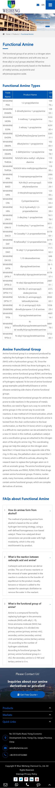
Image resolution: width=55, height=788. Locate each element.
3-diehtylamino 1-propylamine (30, 151)
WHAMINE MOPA (8, 119)
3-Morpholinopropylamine (30, 192)
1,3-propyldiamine (30, 102)
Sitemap (20, 773)
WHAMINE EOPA (8, 127)
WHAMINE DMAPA (8, 110)
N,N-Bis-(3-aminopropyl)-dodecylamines (30, 290)
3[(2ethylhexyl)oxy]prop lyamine (30, 135)
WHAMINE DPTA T (8, 274)
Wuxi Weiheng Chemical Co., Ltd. (31, 766)
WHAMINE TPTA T (8, 325)
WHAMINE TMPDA (8, 168)
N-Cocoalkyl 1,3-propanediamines (30, 233)
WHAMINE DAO (8, 249)
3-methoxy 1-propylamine (30, 119)
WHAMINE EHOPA (8, 135)
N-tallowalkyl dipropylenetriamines (30, 274)
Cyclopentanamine (30, 200)
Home (8, 34)
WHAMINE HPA (8, 209)
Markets (7, 715)
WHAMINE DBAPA (8, 143)
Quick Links (9, 721)
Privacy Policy (31, 773)
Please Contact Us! (27, 674)
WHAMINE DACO (8, 233)
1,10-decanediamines (30, 258)
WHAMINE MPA (8, 192)
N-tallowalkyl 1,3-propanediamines (30, 241)
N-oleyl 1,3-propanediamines (30, 250)
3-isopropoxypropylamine (30, 176)
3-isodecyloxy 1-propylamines (30, 225)
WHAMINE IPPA (8, 176)
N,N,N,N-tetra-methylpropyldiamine (30, 168)
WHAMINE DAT (8, 241)
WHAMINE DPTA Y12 (8, 290)
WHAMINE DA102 (8, 258)
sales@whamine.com (15, 748)
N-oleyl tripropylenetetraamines (30, 335)
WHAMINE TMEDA (8, 160)
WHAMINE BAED (8, 184)
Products (16, 34)
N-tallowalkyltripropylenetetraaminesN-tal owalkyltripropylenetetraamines (30, 325)
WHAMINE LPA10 (8, 217)
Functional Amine (27, 34)
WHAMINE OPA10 (8, 225)
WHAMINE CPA (8, 200)
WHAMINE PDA (8, 102)
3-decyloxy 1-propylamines (30, 217)
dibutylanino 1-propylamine (30, 143)
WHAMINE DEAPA (8, 151)
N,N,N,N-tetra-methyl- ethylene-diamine (30, 160)
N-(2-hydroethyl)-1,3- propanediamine (30, 209)
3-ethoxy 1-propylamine (30, 127)
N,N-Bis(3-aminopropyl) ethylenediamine (30, 184)
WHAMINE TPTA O (8, 335)
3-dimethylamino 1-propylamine (30, 111)
